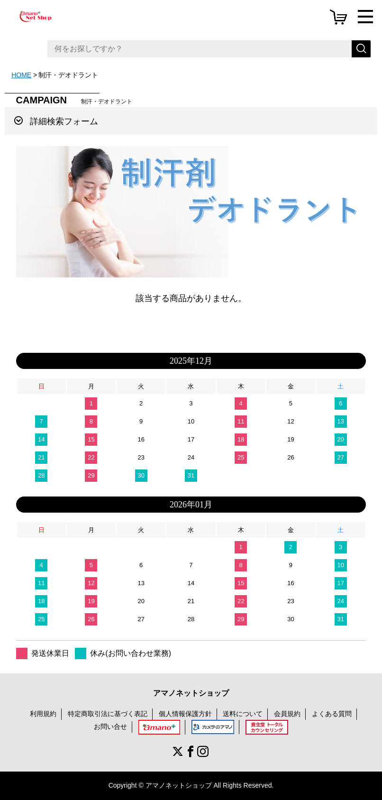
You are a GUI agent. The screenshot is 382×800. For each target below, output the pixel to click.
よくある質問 (332, 713)
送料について (243, 713)
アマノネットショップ (191, 693)
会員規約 (287, 713)
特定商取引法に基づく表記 (107, 713)
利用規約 (43, 713)
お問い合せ (110, 726)
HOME (21, 75)
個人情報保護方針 (185, 713)
